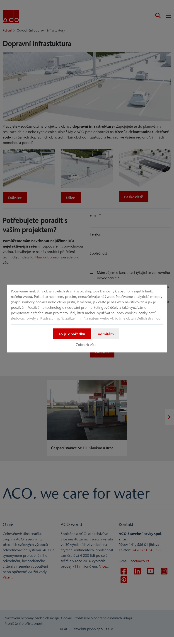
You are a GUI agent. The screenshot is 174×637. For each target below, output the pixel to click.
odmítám (106, 334)
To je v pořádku (72, 334)
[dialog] (87, 319)
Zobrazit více (86, 344)
